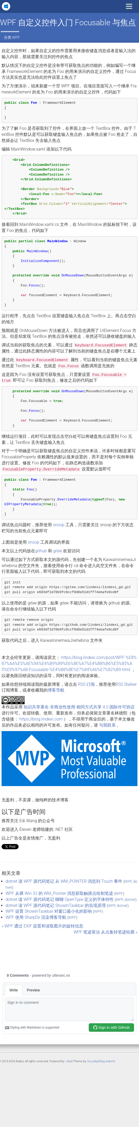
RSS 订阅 (86, 684)
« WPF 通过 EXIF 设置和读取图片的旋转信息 (42, 926)
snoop (58, 524)
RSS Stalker (126, 684)
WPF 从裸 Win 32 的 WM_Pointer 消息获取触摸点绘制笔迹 (59, 893)
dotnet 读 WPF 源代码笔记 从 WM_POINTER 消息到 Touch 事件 (63, 881)
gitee (57, 550)
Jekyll (69, 1061)
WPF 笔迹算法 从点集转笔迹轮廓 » (105, 932)
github (41, 550)
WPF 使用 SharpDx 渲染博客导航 (35, 917)
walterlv (110, 1061)
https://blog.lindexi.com (41, 719)
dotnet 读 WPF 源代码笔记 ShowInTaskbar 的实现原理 (55, 905)
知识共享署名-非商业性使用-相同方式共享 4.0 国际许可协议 (79, 706)
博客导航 (56, 690)
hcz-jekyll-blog (96, 1061)
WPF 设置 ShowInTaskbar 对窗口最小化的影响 (48, 911)
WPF (16, 37)
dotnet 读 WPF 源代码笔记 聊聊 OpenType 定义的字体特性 (59, 899)
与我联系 (107, 725)
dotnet (130, 899)
